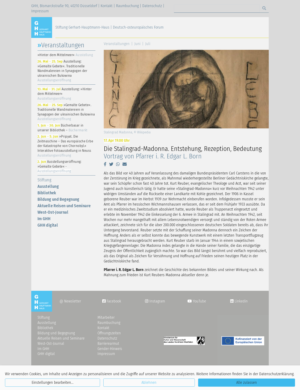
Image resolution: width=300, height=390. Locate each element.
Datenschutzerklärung (276, 374)
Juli (147, 43)
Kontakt (106, 6)
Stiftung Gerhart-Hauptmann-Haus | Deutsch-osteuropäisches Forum (109, 27)
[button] (105, 164)
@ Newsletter (70, 301)
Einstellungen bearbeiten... (53, 382)
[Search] (217, 8)
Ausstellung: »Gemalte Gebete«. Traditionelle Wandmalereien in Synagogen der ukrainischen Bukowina (62, 70)
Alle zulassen (246, 382)
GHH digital (48, 225)
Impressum (40, 11)
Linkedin (241, 301)
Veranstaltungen (117, 43)
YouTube (197, 301)
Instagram (155, 301)
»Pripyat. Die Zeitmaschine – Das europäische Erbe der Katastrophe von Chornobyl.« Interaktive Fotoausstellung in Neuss (65, 145)
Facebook (111, 301)
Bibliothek (47, 192)
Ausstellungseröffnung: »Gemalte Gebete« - (59, 166)
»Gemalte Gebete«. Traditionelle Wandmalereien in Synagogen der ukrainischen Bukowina (66, 112)
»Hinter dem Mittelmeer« (65, 55)
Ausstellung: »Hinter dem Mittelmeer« (65, 93)
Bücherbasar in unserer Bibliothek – (63, 127)
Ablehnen (148, 382)
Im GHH (44, 218)
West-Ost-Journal (53, 212)
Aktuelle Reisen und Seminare (64, 205)
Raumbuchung (127, 6)
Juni (137, 43)
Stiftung (44, 179)
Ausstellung (48, 186)
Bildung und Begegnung (58, 199)
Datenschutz (152, 6)
